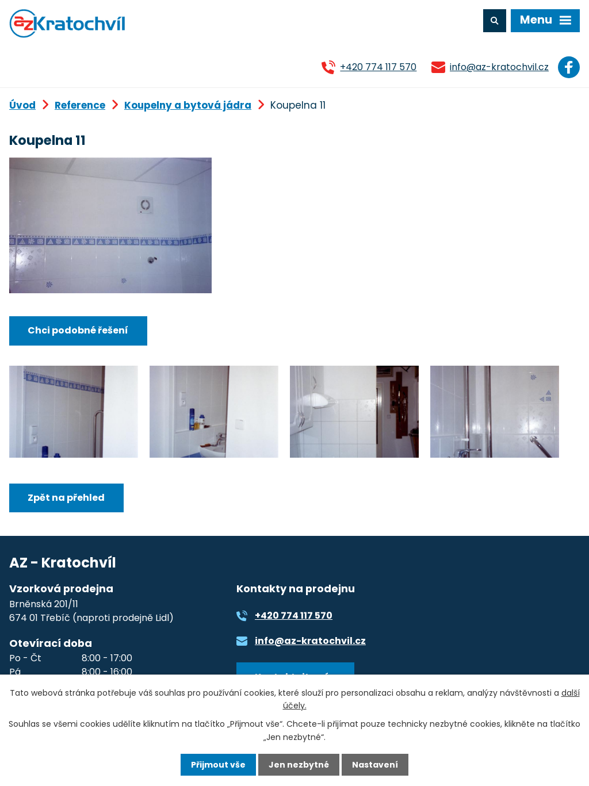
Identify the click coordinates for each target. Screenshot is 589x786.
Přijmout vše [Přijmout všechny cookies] (218, 764)
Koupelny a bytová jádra (187, 105)
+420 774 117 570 (378, 67)
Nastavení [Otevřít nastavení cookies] (375, 764)
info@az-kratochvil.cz (499, 67)
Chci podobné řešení (78, 330)
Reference (80, 105)
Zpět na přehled (66, 497)
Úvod (22, 105)
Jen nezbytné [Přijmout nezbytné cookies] (299, 764)
